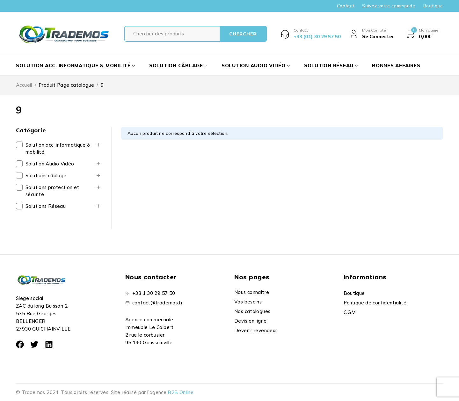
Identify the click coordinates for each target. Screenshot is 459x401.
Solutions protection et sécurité (52, 190)
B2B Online (180, 392)
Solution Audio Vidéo (50, 164)
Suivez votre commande (388, 5)
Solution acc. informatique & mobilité (58, 148)
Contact (345, 5)
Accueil (24, 85)
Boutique (433, 5)
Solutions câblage (46, 175)
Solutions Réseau (46, 206)
